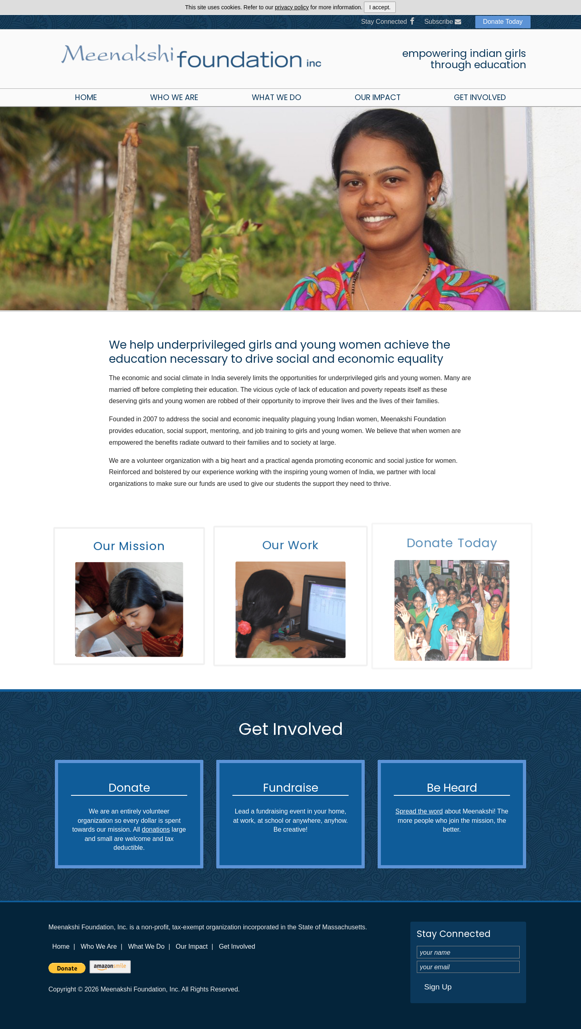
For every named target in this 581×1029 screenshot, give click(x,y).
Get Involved (480, 97)
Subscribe (443, 21)
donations (156, 829)
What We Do (276, 97)
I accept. (380, 7)
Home (86, 97)
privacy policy (292, 7)
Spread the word (419, 811)
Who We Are (174, 97)
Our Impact (378, 97)
